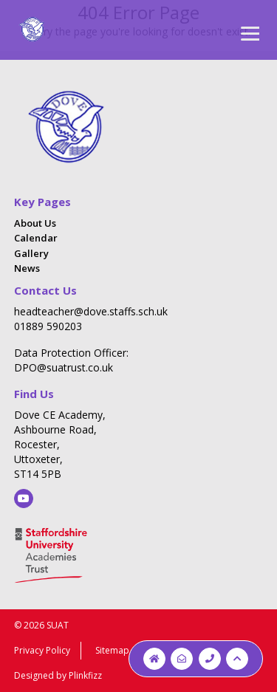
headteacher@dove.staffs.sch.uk (91, 311)
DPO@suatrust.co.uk (63, 367)
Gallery (31, 253)
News (27, 268)
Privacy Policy (42, 650)
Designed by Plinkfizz (58, 675)
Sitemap (112, 650)
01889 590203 (48, 326)
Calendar (36, 237)
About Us (35, 223)
